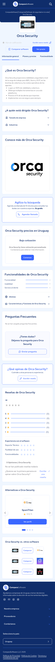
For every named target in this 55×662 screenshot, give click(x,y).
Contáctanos (27, 624)
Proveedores (27, 616)
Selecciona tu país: (11, 634)
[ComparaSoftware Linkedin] (4, 599)
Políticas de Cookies (29, 656)
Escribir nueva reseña (42, 42)
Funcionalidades (47, 56)
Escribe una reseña (45, 474)
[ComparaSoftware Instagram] (18, 599)
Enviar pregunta (27, 351)
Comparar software (18, 49)
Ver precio (41, 49)
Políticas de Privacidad (11, 656)
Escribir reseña (27, 378)
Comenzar (27, 257)
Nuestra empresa (27, 609)
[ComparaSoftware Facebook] (13, 599)
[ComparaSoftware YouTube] (9, 599)
